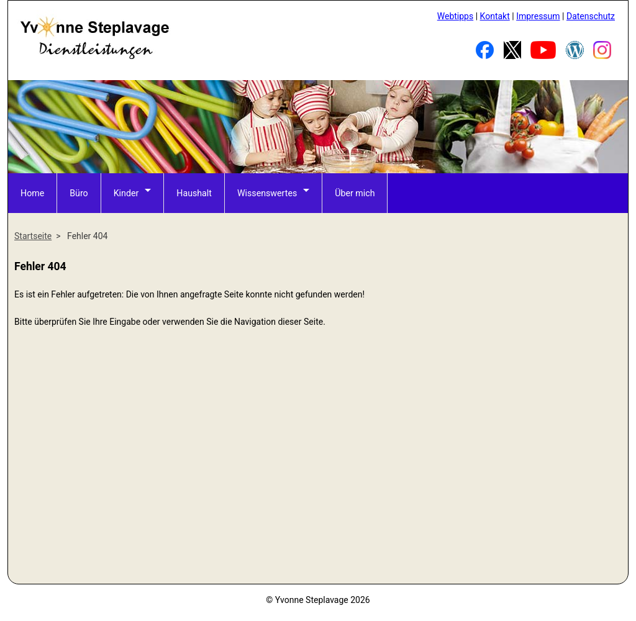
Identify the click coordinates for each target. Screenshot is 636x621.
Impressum (538, 16)
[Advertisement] (318, 486)
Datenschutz (590, 16)
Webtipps (455, 16)
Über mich (352, 192)
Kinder (125, 192)
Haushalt (193, 192)
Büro (79, 192)
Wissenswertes (265, 192)
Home (32, 192)
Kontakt (495, 16)
